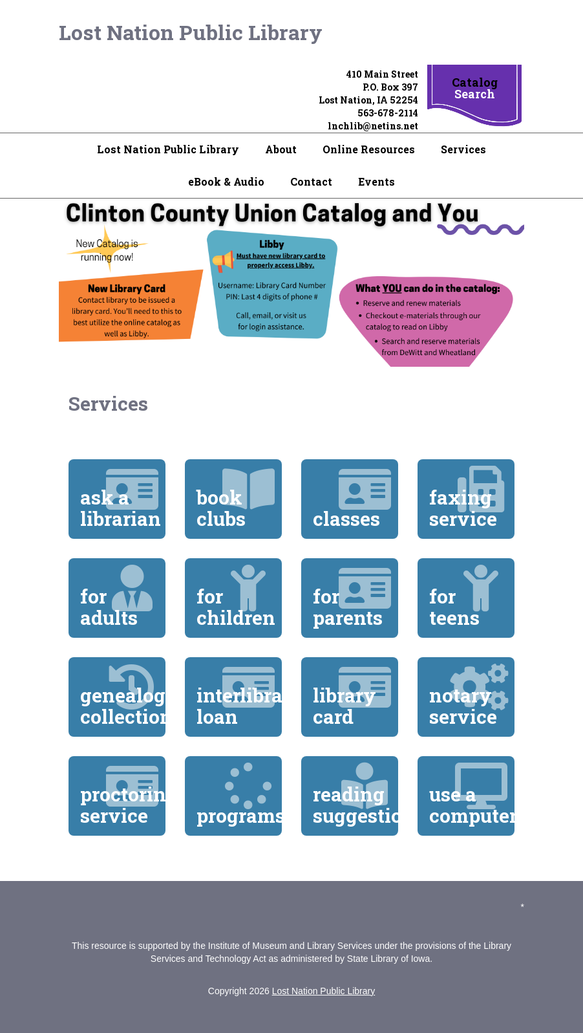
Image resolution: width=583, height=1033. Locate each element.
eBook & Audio (226, 181)
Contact (311, 181)
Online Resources (369, 149)
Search (474, 94)
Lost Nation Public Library (191, 32)
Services (463, 149)
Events (376, 181)
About (281, 149)
